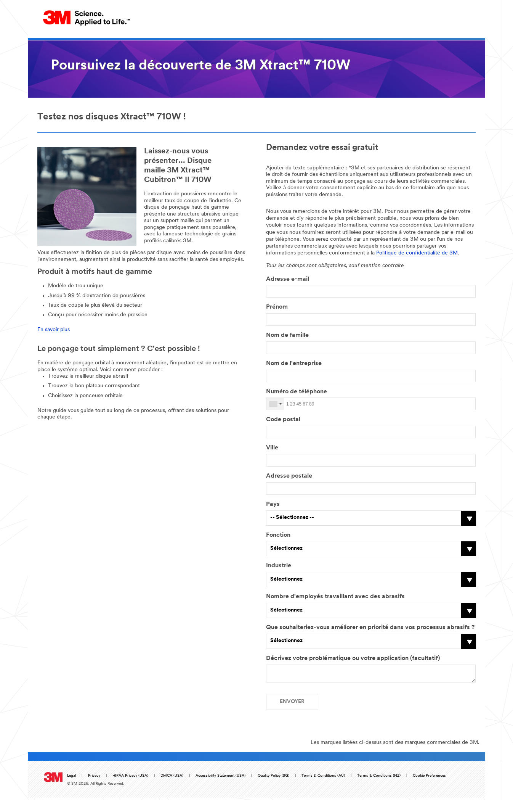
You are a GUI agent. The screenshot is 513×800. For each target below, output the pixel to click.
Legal (71, 778)
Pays (273, 504)
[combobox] (275, 404)
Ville (272, 448)
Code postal (283, 420)
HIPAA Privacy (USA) (130, 778)
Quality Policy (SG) (273, 778)
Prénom (277, 307)
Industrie (278, 566)
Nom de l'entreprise (294, 364)
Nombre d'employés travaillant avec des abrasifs (335, 597)
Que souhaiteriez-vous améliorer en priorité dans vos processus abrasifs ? (370, 628)
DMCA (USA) (171, 778)
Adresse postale (289, 476)
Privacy (94, 778)
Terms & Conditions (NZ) (379, 778)
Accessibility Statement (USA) (220, 778)
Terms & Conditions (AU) (323, 778)
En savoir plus (53, 330)
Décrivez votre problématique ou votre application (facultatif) (353, 658)
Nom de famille (287, 335)
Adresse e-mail (287, 279)
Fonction (278, 535)
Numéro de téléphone (298, 392)
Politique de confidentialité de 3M (417, 253)
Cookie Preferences (429, 778)
